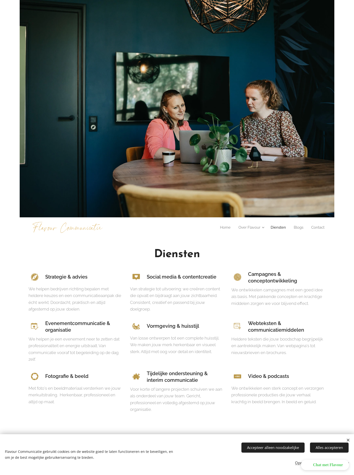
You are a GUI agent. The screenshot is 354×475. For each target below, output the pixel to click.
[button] (325, 465)
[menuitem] (221, 227)
